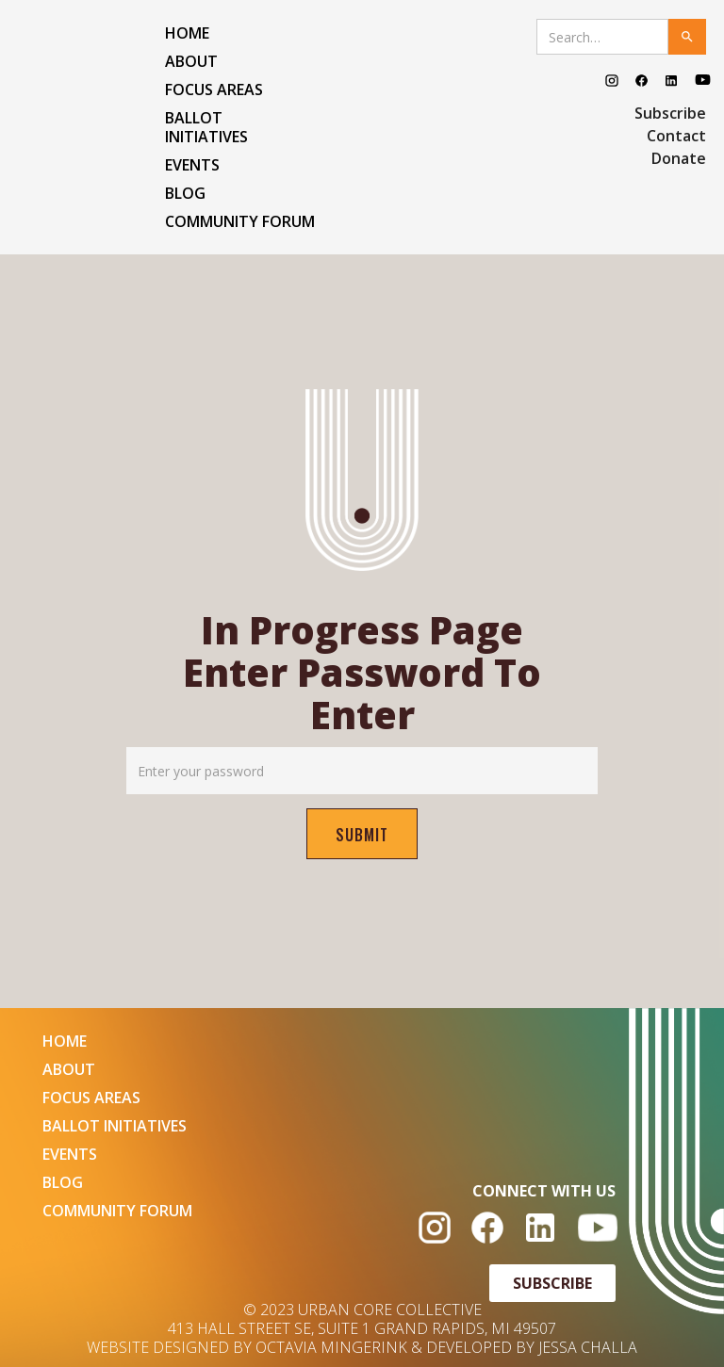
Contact (676, 135)
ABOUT (191, 61)
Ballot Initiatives (206, 127)
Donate (678, 158)
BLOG (185, 193)
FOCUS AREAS (214, 89)
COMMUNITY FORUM (240, 221)
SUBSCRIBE (552, 1283)
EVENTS (192, 165)
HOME (187, 33)
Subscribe (670, 113)
